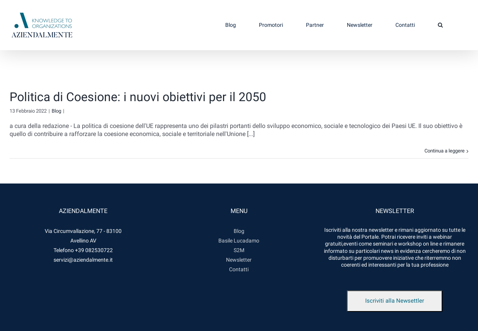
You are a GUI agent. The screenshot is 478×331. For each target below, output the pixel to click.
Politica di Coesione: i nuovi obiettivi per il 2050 (138, 97)
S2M (239, 250)
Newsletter (239, 260)
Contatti (239, 269)
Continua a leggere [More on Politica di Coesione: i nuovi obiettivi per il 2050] (444, 151)
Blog (56, 111)
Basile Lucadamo (238, 241)
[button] (440, 25)
